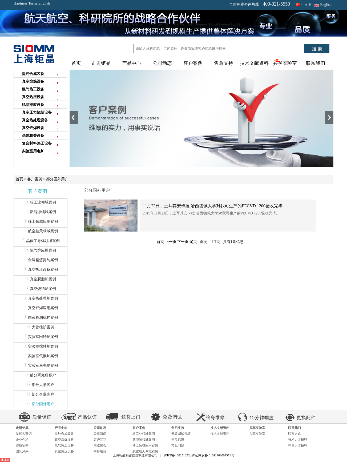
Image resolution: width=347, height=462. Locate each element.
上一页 (170, 242)
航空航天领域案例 (40, 231)
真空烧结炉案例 (40, 289)
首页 (76, 63)
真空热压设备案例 (40, 270)
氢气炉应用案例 (40, 250)
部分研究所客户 (40, 375)
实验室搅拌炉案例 (40, 346)
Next (329, 117)
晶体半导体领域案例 (40, 241)
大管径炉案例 (40, 327)
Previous (74, 117)
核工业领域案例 (40, 202)
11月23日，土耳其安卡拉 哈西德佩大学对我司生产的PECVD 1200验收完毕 (213, 206)
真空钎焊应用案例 (40, 308)
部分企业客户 (40, 394)
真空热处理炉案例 (40, 298)
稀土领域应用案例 (40, 222)
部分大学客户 (40, 385)
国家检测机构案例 (40, 318)
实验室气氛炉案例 (40, 356)
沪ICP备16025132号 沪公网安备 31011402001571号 (199, 455)
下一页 (182, 242)
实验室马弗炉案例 (40, 366)
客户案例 (34, 179)
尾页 (193, 242)
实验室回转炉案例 (40, 337)
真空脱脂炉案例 (40, 279)
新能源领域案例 (40, 212)
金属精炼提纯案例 (40, 260)
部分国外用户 (57, 179)
